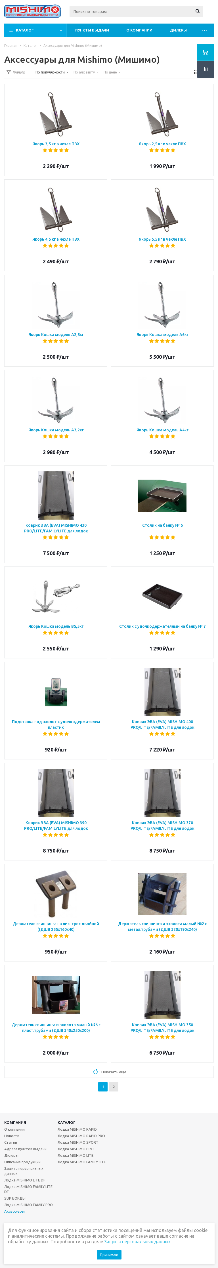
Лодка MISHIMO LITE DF (24, 1180)
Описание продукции (22, 1162)
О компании (139, 30)
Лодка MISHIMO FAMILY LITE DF (28, 1189)
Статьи (10, 1142)
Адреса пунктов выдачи (25, 1149)
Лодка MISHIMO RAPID (77, 1129)
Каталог (25, 30)
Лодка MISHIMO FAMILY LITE (82, 1162)
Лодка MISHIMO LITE (75, 1155)
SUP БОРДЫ (15, 1198)
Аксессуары (14, 1211)
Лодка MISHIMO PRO (76, 1149)
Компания (15, 1122)
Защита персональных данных (23, 1170)
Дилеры (178, 30)
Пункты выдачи (92, 30)
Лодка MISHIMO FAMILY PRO (28, 1205)
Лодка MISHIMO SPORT (78, 1142)
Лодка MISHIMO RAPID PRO (81, 1136)
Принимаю (109, 1255)
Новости (11, 1136)
